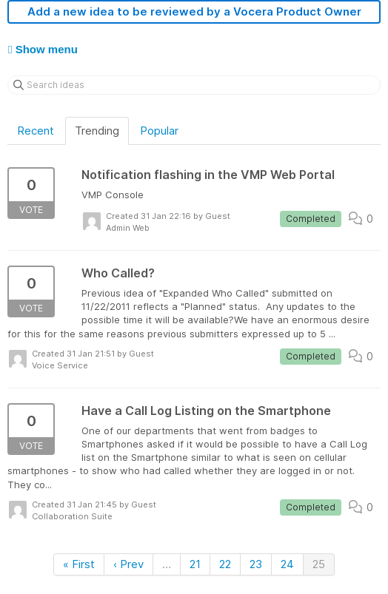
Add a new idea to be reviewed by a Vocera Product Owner (194, 11)
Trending (97, 131)
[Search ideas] (194, 85)
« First (79, 564)
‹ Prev (128, 564)
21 (195, 564)
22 (225, 564)
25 (318, 564)
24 (287, 564)
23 (256, 564)
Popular (159, 131)
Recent (35, 131)
